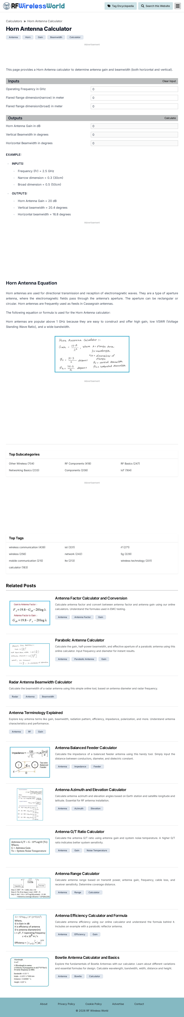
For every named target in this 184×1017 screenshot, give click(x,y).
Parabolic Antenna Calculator (79, 640)
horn (28, 37)
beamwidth (56, 37)
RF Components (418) (78, 463)
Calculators (14, 21)
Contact (139, 1003)
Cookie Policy (93, 1003)
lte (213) (70, 560)
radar (15, 696)
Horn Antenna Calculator (44, 21)
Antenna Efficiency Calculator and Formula (91, 915)
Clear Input (169, 81)
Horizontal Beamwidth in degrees (29, 143)
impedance (80, 766)
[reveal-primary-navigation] (177, 6)
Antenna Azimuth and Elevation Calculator (90, 789)
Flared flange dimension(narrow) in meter (35, 97)
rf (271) (125, 547)
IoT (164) (126, 470)
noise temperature (97, 850)
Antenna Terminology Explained (36, 712)
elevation (95, 808)
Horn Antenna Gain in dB (23, 126)
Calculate (170, 118)
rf (29, 731)
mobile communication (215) (26, 560)
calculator (75, 37)
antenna (13, 37)
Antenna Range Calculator (77, 873)
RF (34, 5)
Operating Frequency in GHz (26, 89)
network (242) (73, 553)
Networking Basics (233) (24, 470)
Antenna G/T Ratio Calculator (79, 831)
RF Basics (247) (130, 463)
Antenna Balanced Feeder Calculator (86, 748)
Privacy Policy (66, 1003)
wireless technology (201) (136, 560)
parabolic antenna (84, 659)
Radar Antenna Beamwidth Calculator (40, 682)
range (77, 892)
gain (40, 37)
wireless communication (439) (27, 547)
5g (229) (126, 553)
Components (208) (76, 470)
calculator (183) (18, 567)
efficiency (79, 934)
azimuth (78, 808)
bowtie (78, 976)
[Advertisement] (92, 54)
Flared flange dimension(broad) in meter (34, 106)
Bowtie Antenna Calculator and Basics (87, 957)
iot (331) (70, 547)
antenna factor (82, 617)
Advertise (118, 1003)
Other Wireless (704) (21, 463)
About (43, 1003)
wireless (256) (17, 553)
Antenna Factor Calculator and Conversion (91, 598)
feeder (97, 766)
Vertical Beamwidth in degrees (27, 134)
